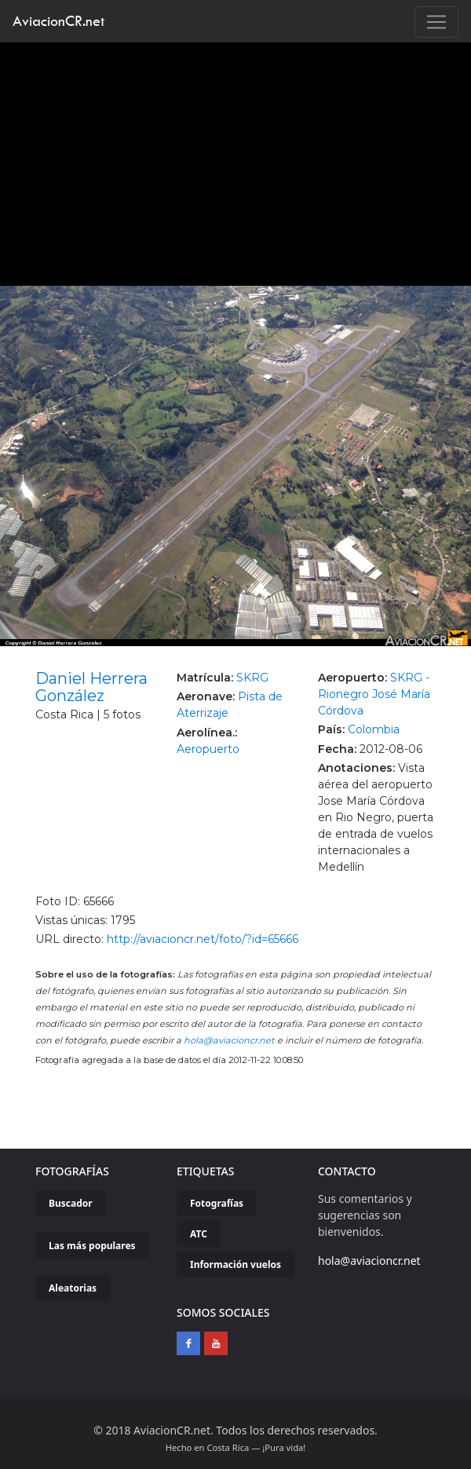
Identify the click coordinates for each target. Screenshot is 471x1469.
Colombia (374, 729)
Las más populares (92, 1245)
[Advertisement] (236, 160)
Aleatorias (73, 1288)
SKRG (252, 678)
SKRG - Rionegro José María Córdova (374, 694)
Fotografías (216, 1203)
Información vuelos (235, 1264)
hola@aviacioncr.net (229, 1040)
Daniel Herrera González (91, 687)
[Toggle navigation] (436, 22)
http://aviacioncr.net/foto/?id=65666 (202, 939)
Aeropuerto (208, 749)
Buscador (71, 1203)
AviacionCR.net (58, 21)
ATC (198, 1234)
